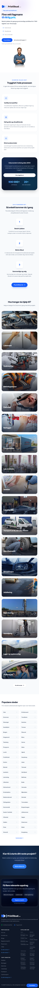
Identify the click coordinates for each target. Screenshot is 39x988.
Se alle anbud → (5, 949)
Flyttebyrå (4, 971)
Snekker (3, 960)
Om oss (3, 932)
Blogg (2, 938)
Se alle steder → (5, 952)
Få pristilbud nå (19, 285)
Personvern (4, 944)
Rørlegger (3, 963)
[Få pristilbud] (32, 985)
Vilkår (2, 947)
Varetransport (4, 974)
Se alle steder (19, 838)
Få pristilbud (7, 40)
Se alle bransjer (19, 685)
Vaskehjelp (4, 969)
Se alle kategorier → (6, 977)
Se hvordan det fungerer (20, 40)
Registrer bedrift (19, 900)
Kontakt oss (4, 935)
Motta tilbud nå (19, 866)
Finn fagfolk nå (19, 175)
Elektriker (3, 966)
